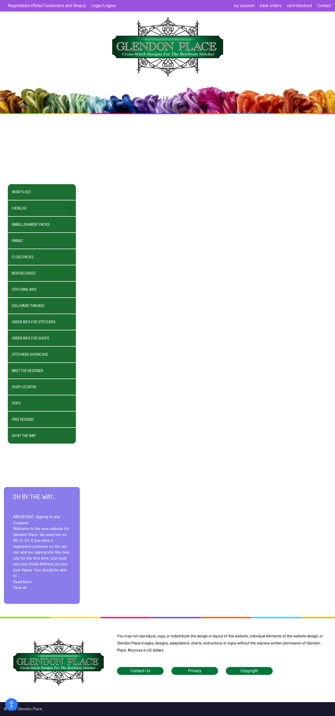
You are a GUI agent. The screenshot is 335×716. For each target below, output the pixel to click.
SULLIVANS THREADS (28, 305)
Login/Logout (103, 5)
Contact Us (140, 670)
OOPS (16, 403)
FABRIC (17, 240)
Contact (324, 5)
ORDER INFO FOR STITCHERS (33, 322)
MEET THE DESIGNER (27, 370)
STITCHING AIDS (24, 289)
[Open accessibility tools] (11, 704)
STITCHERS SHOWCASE (30, 354)
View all (19, 587)
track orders (271, 5)
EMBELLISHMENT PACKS (31, 224)
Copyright (249, 670)
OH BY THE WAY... (24, 435)
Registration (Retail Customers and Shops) (47, 5)
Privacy (195, 670)
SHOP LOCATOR (24, 387)
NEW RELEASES (24, 273)
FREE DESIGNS (23, 419)
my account (244, 5)
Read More (22, 582)
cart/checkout (299, 5)
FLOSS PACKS (23, 257)
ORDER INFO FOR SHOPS (30, 338)
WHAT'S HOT (21, 192)
